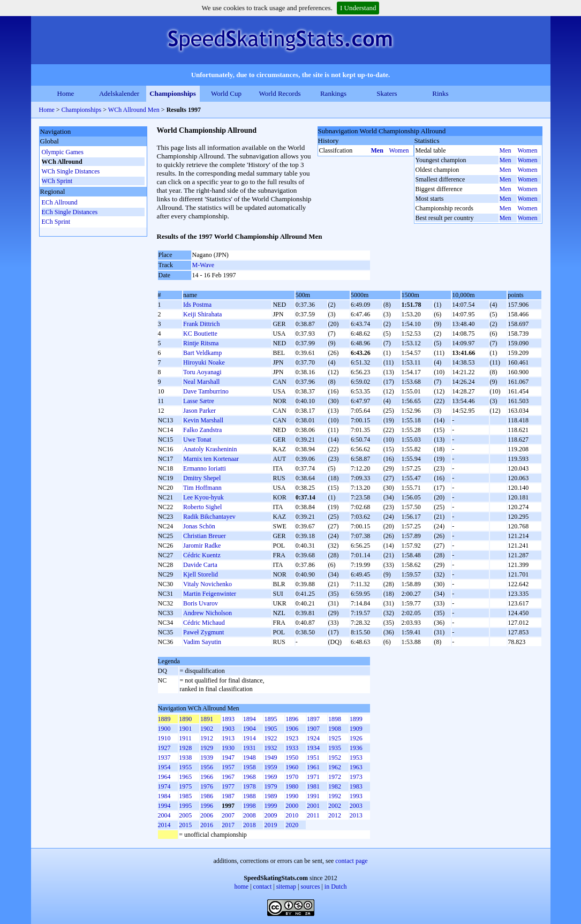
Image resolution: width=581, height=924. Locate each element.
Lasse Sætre (198, 401)
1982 (334, 786)
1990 (291, 796)
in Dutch (336, 886)
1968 (249, 777)
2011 (313, 815)
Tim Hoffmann (202, 487)
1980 (291, 786)
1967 (228, 777)
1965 (185, 777)
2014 (164, 825)
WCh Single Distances (71, 171)
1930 (228, 748)
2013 (356, 815)
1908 (334, 728)
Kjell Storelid (200, 574)
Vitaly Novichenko (207, 584)
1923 (291, 738)
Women (399, 150)
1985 (185, 796)
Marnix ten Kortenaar (211, 459)
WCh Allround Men (134, 109)
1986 (206, 796)
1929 (206, 748)
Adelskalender (119, 93)
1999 (270, 805)
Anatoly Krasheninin (210, 449)
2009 (270, 815)
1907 (313, 728)
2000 (291, 805)
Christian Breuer (204, 536)
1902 (206, 728)
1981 (313, 786)
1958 (249, 767)
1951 (313, 757)
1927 (164, 748)
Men (377, 150)
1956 (206, 767)
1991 (313, 796)
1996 (206, 805)
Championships (172, 93)
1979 (270, 786)
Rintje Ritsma (200, 343)
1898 (334, 719)
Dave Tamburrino (206, 391)
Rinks (440, 93)
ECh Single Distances (70, 212)
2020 (291, 825)
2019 (270, 825)
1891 (206, 719)
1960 (291, 767)
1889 (164, 719)
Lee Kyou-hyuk (203, 497)
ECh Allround (60, 202)
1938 (185, 757)
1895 (270, 719)
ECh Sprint (56, 221)
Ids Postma (197, 304)
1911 (185, 738)
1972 (334, 777)
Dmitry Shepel (202, 478)
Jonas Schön (199, 526)
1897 (313, 719)
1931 (249, 748)
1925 (334, 738)
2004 (164, 815)
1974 (164, 786)
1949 (270, 757)
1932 (270, 748)
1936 (356, 748)
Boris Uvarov (200, 603)
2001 (313, 805)
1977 (228, 786)
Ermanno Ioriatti (204, 468)
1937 (164, 757)
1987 (228, 796)
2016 (206, 825)
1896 (291, 719)
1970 (291, 777)
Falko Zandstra (202, 430)
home (242, 886)
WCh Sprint (57, 181)
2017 (228, 825)
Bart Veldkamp (202, 353)
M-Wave (203, 265)
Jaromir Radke (202, 545)
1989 (270, 796)
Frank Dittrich (201, 324)
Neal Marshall (201, 381)
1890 (185, 719)
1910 (164, 738)
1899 (356, 719)
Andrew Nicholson (207, 613)
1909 (356, 728)
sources (310, 886)
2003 (356, 805)
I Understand (358, 8)
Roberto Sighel (202, 507)
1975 (185, 786)
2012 (334, 815)
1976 (206, 786)
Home (65, 93)
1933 (291, 748)
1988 (249, 796)
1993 (356, 796)
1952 (334, 757)
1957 (228, 767)
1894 (249, 719)
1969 (270, 777)
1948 (249, 757)
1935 (334, 748)
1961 (313, 767)
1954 (164, 767)
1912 (206, 738)
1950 (291, 757)
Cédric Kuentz (202, 555)
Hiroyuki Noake (204, 362)
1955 (185, 767)
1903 (228, 728)
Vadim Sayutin (202, 642)
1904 (249, 728)
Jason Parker (199, 410)
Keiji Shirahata (202, 314)
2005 (185, 815)
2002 (334, 805)
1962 (334, 767)
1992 (334, 796)
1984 (164, 796)
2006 (206, 815)
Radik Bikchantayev (209, 516)
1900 (164, 728)
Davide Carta (200, 565)
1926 (356, 738)
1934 (313, 748)
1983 (356, 786)
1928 (185, 748)
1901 (185, 728)
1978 (249, 786)
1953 (356, 757)
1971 (313, 777)
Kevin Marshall (203, 420)
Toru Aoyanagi (202, 372)
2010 (291, 815)
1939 (206, 757)
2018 (249, 825)
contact (262, 886)
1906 (291, 728)
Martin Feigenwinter (209, 593)
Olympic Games (63, 152)
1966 (206, 777)
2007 (228, 815)
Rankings (333, 93)
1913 (228, 738)
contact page (351, 861)
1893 (228, 719)
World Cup (226, 93)
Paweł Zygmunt (203, 632)
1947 (228, 757)
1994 (164, 805)
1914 (249, 738)
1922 (270, 738)
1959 (270, 767)
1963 (356, 767)
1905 (270, 728)
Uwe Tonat (197, 439)
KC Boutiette (200, 333)
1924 (313, 738)
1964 (164, 777)
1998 (249, 805)
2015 (185, 825)
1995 (185, 805)
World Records (279, 93)
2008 (249, 815)
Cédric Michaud (204, 622)
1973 (356, 777)
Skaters (386, 93)
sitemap (286, 886)
